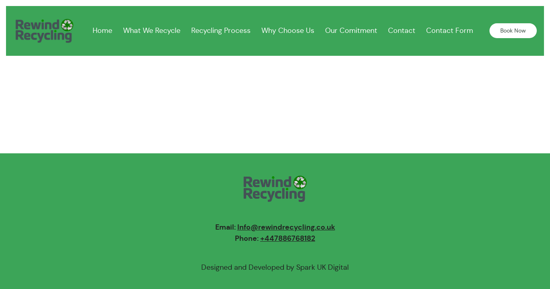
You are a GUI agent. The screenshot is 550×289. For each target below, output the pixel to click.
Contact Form (449, 30)
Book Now (513, 30)
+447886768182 (287, 238)
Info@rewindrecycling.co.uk (286, 227)
